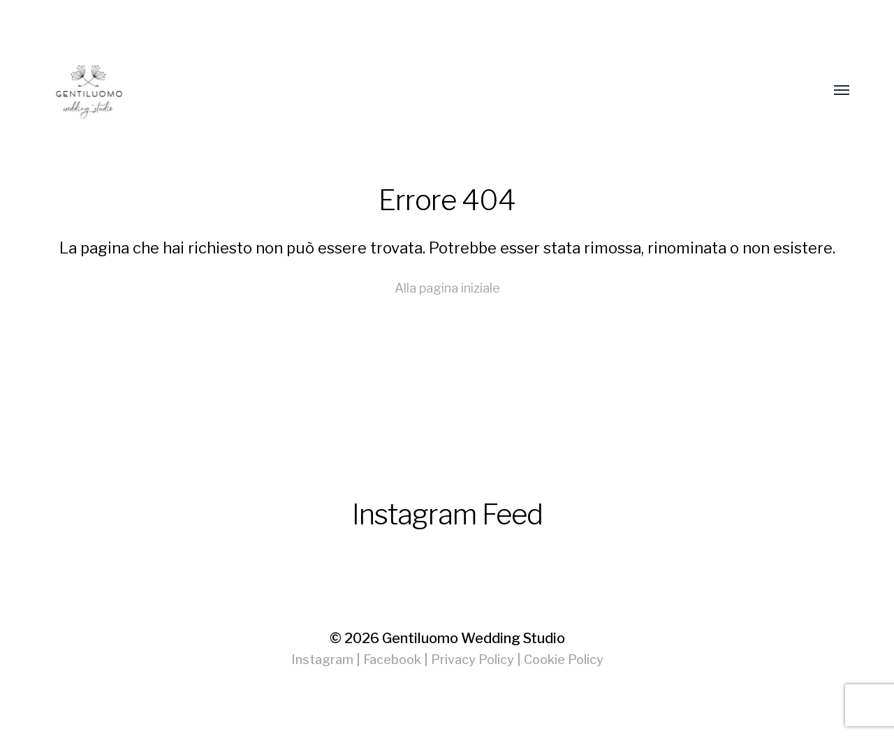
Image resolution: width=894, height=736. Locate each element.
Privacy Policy (472, 659)
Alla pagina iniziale (447, 288)
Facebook (392, 659)
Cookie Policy (563, 659)
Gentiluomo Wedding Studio (473, 638)
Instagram (322, 659)
